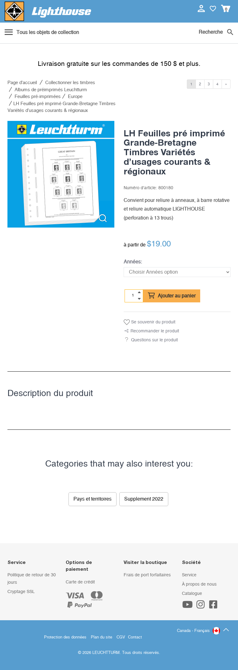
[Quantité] (133, 295)
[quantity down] (139, 298)
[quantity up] (139, 292)
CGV (121, 637)
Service (189, 575)
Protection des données (65, 637)
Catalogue (192, 593)
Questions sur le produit (154, 340)
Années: (133, 261)
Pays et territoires (92, 499)
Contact (135, 637)
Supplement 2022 (143, 499)
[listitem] (60, 174)
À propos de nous (199, 584)
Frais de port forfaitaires (147, 575)
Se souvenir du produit (149, 322)
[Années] (177, 272)
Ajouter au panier (172, 295)
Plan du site (101, 637)
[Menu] (42, 33)
